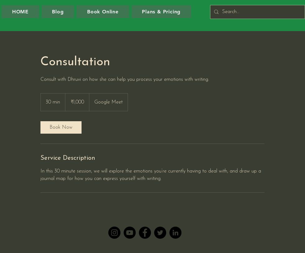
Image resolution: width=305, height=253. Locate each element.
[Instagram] (114, 233)
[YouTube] (130, 233)
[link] (61, 127)
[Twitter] (160, 233)
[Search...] (257, 12)
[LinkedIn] (175, 233)
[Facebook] (145, 233)
